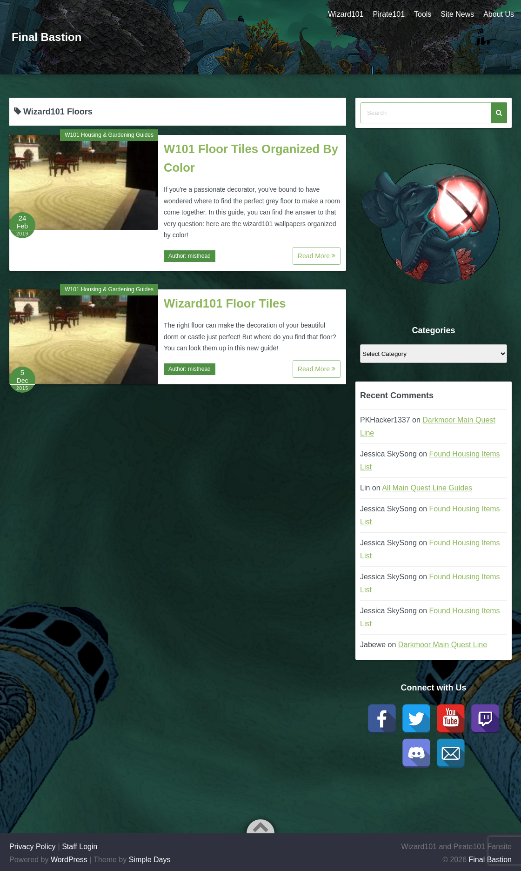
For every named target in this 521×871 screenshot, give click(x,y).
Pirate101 (389, 14)
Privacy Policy (32, 847)
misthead (199, 256)
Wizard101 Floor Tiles (225, 303)
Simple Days (150, 860)
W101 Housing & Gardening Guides (109, 135)
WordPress (69, 860)
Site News (457, 14)
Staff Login (79, 847)
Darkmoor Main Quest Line (442, 645)
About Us (498, 14)
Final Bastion (47, 37)
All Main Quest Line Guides (427, 488)
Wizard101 (345, 14)
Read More (316, 256)
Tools (422, 14)
